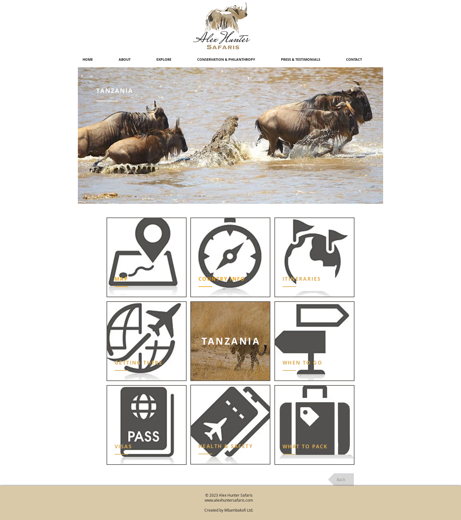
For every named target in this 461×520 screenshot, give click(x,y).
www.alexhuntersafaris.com (229, 500)
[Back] (341, 479)
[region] (146, 257)
